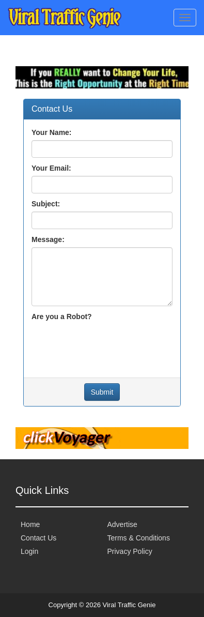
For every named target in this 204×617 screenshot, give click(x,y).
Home (30, 524)
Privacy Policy (129, 551)
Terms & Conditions (138, 538)
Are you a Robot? (62, 316)
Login (29, 551)
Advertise (122, 524)
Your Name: (52, 132)
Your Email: (51, 168)
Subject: (46, 204)
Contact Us (38, 538)
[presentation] (110, 344)
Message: (48, 239)
